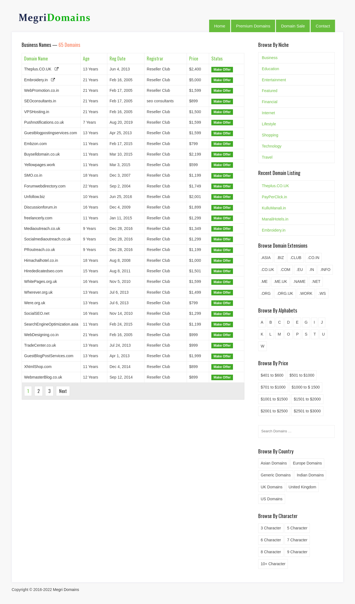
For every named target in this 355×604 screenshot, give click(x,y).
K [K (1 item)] (262, 334)
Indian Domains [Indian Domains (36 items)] (310, 475)
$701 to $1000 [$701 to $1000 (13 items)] (273, 387)
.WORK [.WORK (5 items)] (305, 293)
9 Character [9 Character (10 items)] (297, 552)
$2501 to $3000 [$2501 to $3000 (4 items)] (307, 411)
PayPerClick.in (274, 197)
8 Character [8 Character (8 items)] (271, 552)
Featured (269, 90)
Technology (272, 146)
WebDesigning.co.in (41, 335)
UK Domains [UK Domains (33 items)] (272, 487)
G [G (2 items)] (306, 322)
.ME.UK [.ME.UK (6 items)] (280, 281)
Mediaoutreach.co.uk (42, 228)
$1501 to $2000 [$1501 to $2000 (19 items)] (307, 399)
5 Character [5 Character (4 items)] (297, 528)
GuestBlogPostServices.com (48, 356)
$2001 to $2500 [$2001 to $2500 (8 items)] (274, 411)
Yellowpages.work (39, 165)
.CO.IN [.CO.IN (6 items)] (314, 257)
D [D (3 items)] (288, 322)
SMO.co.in (33, 175)
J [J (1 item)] (322, 322)
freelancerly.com (38, 218)
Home (219, 26)
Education (270, 69)
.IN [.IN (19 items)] (311, 269)
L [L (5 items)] (270, 334)
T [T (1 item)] (314, 334)
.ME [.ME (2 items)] (264, 281)
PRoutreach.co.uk (39, 249)
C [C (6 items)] (279, 322)
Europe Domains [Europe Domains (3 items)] (307, 463)
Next (63, 391)
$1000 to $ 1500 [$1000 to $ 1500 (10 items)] (306, 387)
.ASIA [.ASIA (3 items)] (266, 257)
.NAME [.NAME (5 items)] (299, 281)
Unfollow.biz (34, 196)
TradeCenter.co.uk (40, 345)
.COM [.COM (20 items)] (285, 269)
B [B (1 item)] (270, 322)
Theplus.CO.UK (37, 69)
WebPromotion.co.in (41, 90)
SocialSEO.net (36, 313)
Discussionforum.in (40, 207)
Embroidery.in (36, 80)
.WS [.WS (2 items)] (322, 293)
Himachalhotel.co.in (41, 260)
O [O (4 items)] (288, 334)
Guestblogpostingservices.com (50, 133)
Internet (268, 113)
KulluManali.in (274, 208)
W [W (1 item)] (262, 346)
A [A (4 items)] (262, 322)
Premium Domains (253, 26)
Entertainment (274, 80)
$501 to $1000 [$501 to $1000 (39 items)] (302, 375)
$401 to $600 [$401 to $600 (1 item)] (272, 375)
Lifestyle (269, 124)
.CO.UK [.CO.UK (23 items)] (267, 269)
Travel (267, 157)
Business (270, 57)
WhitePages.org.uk (40, 281)
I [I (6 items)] (314, 322)
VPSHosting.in (36, 112)
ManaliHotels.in (275, 219)
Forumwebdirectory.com (44, 186)
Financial (269, 102)
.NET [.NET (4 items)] (315, 281)
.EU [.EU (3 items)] (299, 269)
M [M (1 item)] (279, 334)
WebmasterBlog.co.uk (43, 377)
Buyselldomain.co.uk (42, 154)
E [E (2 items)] (297, 322)
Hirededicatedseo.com (43, 271)
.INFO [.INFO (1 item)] (325, 269)
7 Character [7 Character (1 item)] (297, 540)
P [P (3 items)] (297, 334)
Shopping (270, 135)
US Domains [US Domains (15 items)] (272, 499)
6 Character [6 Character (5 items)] (271, 540)
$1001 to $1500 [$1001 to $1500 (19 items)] (274, 399)
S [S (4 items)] (306, 334)
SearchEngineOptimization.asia (51, 324)
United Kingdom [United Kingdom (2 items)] (302, 487)
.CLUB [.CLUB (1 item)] (295, 257)
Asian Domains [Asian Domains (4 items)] (274, 463)
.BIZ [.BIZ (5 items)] (280, 257)
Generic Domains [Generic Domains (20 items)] (276, 475)
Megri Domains (66, 589)
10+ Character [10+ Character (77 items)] (273, 564)
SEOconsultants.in (40, 101)
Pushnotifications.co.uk (44, 122)
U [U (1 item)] (323, 334)
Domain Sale (293, 26)
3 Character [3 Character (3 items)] (271, 528)
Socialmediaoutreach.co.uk (47, 239)
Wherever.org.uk (38, 292)
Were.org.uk (34, 303)
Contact (323, 26)
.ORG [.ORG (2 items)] (266, 293)
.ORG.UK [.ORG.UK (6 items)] (285, 293)
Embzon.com (35, 143)
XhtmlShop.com (38, 366)
